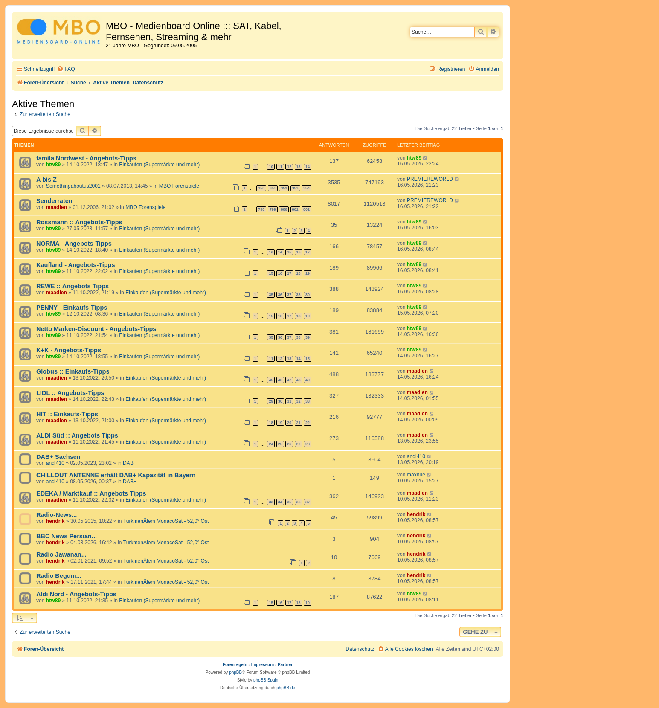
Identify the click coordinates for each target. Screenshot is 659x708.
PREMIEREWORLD (430, 179)
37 (289, 295)
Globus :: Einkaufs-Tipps (73, 371)
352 (284, 188)
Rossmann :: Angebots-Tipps (79, 222)
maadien (56, 207)
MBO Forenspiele (179, 186)
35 (271, 295)
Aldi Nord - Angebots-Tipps (76, 594)
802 (306, 209)
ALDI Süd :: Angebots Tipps (77, 435)
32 (298, 401)
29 (271, 401)
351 (273, 188)
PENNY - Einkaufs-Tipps (71, 307)
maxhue (416, 475)
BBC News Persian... (66, 536)
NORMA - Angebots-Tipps (74, 243)
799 (273, 209)
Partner (285, 664)
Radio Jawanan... (61, 554)
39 (307, 295)
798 (261, 209)
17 (307, 252)
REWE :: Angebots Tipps (72, 286)
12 (289, 167)
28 (307, 444)
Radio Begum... (58, 575)
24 (271, 444)
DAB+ (129, 463)
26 (289, 444)
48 (298, 380)
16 (298, 252)
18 (298, 273)
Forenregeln (235, 664)
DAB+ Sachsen (58, 456)
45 (271, 380)
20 (289, 423)
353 (295, 188)
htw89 (53, 165)
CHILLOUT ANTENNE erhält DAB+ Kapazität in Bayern (115, 475)
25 (280, 444)
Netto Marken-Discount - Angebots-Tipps (96, 328)
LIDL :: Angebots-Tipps (70, 392)
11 (280, 167)
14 (307, 167)
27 (298, 444)
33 (307, 401)
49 (307, 380)
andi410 (55, 463)
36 (280, 295)
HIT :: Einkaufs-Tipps (67, 414)
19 (307, 273)
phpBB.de (285, 687)
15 (289, 252)
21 (298, 423)
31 (289, 401)
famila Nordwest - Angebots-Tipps (86, 158)
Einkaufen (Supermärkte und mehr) (159, 165)
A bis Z (46, 179)
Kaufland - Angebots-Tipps (75, 264)
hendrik (55, 521)
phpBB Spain (265, 680)
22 (307, 423)
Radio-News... (56, 514)
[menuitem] (66, 69)
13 (298, 167)
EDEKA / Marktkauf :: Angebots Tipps (91, 493)
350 (261, 188)
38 (298, 295)
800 (284, 209)
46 (280, 380)
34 (280, 502)
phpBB (235, 672)
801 (295, 209)
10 (271, 167)
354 (306, 188)
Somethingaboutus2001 (73, 186)
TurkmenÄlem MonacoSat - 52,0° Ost (166, 521)
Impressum (262, 664)
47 (289, 380)
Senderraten (54, 200)
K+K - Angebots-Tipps (68, 350)
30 (280, 401)
